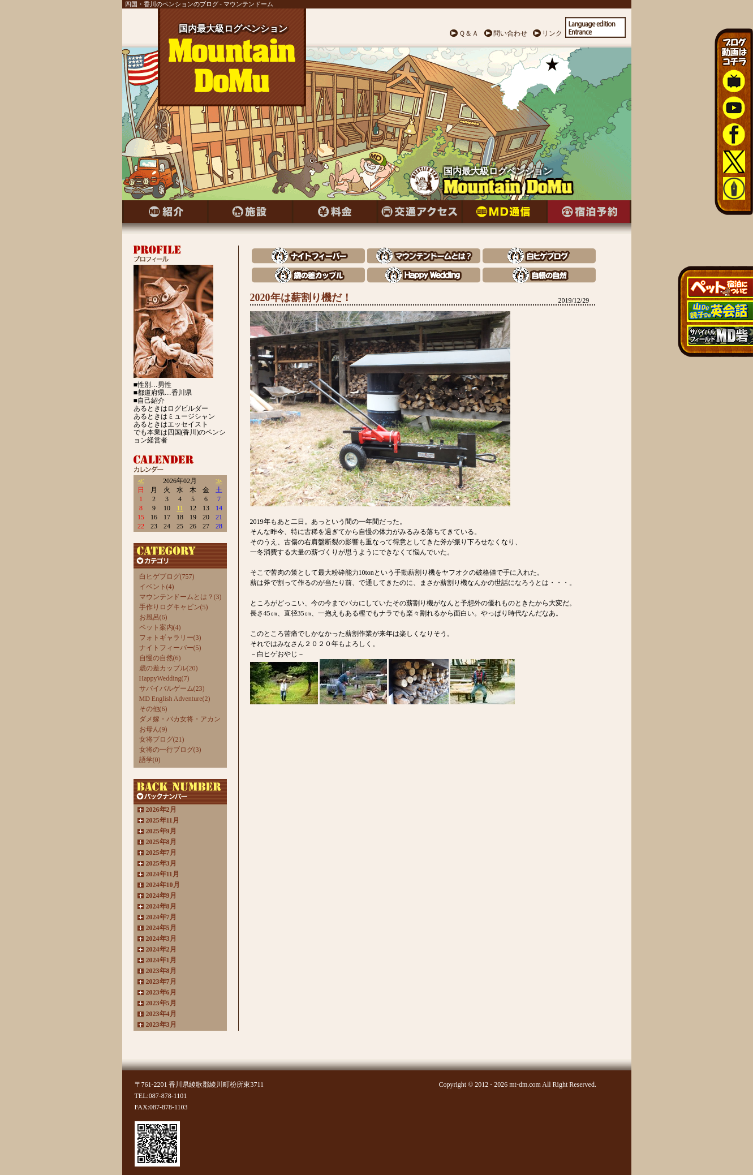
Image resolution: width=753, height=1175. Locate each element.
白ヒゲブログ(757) (167, 576)
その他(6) (153, 709)
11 (180, 508)
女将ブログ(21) (161, 739)
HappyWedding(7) (164, 678)
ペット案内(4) (160, 627)
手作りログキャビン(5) (173, 607)
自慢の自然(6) (160, 658)
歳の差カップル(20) (168, 668)
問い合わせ (510, 33)
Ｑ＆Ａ (469, 33)
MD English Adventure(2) (174, 699)
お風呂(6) (153, 617)
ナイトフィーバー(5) (170, 648)
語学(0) (150, 760)
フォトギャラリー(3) (170, 638)
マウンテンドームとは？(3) (180, 597)
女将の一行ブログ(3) (170, 750)
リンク (552, 33)
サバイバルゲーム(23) (172, 688)
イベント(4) (156, 587)
